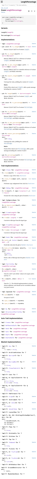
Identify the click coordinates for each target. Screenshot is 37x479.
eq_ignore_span (9, 205)
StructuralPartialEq (13, 312)
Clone (8, 170)
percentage (11, 155)
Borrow (11, 355)
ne (5, 279)
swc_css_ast (4, 8)
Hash (8, 237)
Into (13, 403)
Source (3, 12)
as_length (11, 54)
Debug (9, 79)
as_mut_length (12, 65)
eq (5, 269)
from (5, 217)
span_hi (7, 303)
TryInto (14, 458)
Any (10, 346)
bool (29, 46)
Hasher (14, 240)
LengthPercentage (28, 2)
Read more (23, 176)
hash (5, 240)
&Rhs (19, 279)
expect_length (12, 76)
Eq (6, 309)
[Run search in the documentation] (18, 5)
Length (13, 19)
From (8, 212)
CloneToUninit (14, 368)
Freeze (8, 322)
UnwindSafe (9, 338)
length (9, 93)
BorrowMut (13, 362)
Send (7, 328)
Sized (9, 255)
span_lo (7, 300)
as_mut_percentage (14, 122)
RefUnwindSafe (11, 325)
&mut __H (5, 242)
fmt (5, 191)
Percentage (18, 21)
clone (6, 173)
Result (6, 193)
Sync (7, 331)
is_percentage (17, 102)
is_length (15, 46)
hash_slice (8, 248)
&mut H (9, 250)
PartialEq (10, 264)
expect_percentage (14, 133)
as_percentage (12, 111)
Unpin (7, 335)
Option (4, 56)
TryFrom (14, 452)
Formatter (22, 191)
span (5, 294)
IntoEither (13, 409)
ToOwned (12, 442)
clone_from (8, 179)
